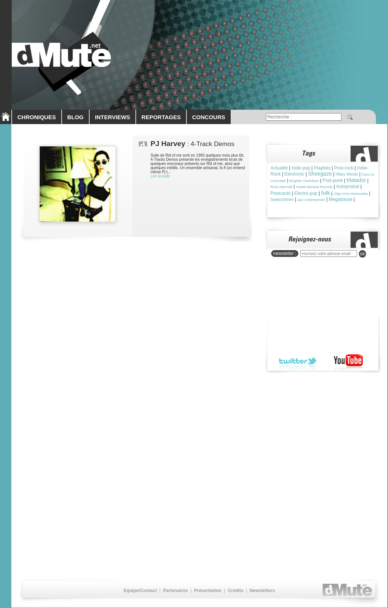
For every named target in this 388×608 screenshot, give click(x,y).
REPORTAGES (161, 117)
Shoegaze (320, 174)
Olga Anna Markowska (351, 194)
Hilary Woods (346, 174)
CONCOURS (208, 117)
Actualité (279, 168)
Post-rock (344, 168)
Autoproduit (347, 186)
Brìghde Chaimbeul (304, 181)
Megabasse (340, 199)
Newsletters (262, 590)
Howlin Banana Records (314, 187)
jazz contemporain (311, 200)
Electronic (294, 174)
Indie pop (301, 168)
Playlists (322, 168)
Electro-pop (305, 193)
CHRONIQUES (36, 117)
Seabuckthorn (282, 199)
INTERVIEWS (112, 117)
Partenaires (175, 590)
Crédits (235, 590)
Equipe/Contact (140, 590)
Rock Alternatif (281, 187)
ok (362, 254)
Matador (356, 180)
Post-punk (333, 180)
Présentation (208, 590)
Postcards (280, 193)
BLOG (75, 117)
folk (325, 193)
